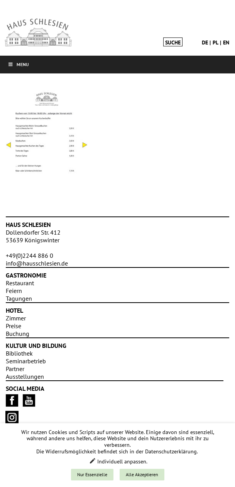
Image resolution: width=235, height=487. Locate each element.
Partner (15, 369)
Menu (18, 64)
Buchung (17, 333)
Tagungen (19, 298)
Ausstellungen (25, 376)
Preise (13, 326)
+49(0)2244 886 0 (29, 255)
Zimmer (16, 318)
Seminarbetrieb (26, 361)
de (205, 42)
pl (215, 42)
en (226, 42)
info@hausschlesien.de (37, 263)
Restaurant (20, 283)
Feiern (14, 291)
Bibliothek (19, 353)
